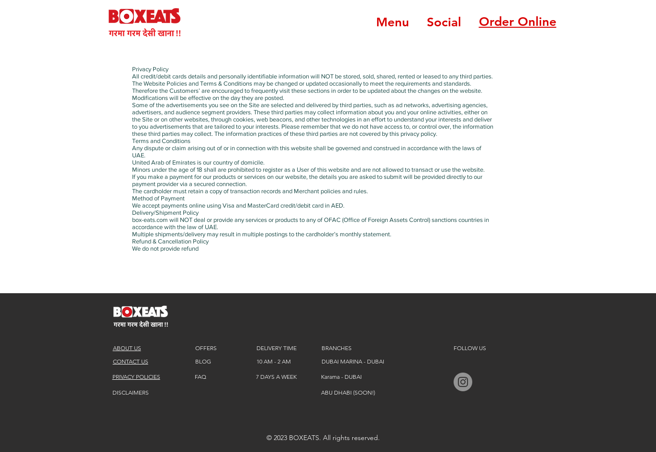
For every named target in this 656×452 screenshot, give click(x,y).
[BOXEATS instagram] (463, 382)
